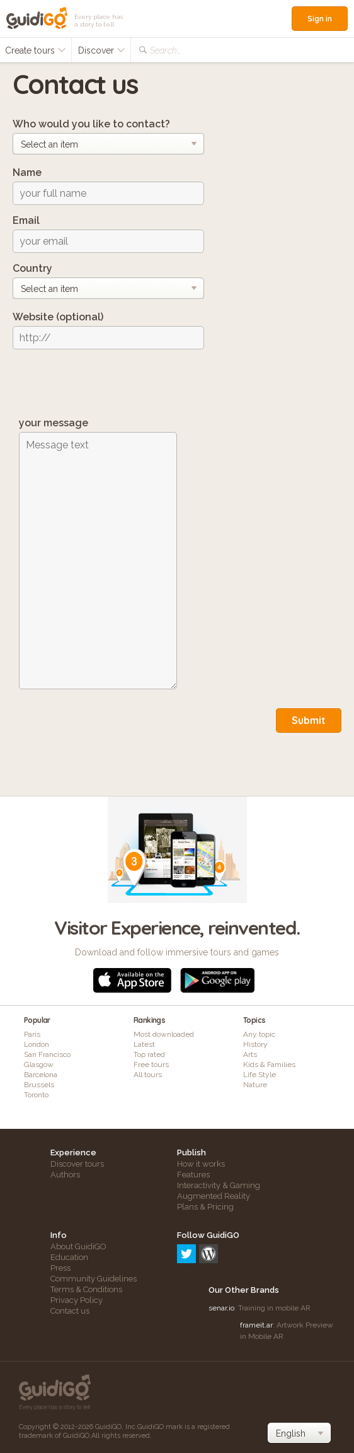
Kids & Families (269, 1064)
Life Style (259, 1074)
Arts (250, 1054)
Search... (165, 50)
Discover (101, 50)
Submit (309, 720)
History (255, 1044)
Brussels (39, 1084)
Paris (32, 1034)
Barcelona (40, 1074)
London (36, 1044)
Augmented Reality (213, 1196)
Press (60, 1268)
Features (193, 1174)
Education (69, 1257)
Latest (144, 1044)
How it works (201, 1164)
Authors (65, 1174)
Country (32, 268)
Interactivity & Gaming (218, 1185)
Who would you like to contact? (91, 124)
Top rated (149, 1054)
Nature (255, 1084)
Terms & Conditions (86, 1289)
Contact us (69, 1311)
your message (53, 423)
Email (26, 220)
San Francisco (47, 1054)
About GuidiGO (78, 1246)
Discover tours (77, 1164)
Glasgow (39, 1064)
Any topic (259, 1034)
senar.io (221, 1308)
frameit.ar (256, 1325)
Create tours (35, 50)
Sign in (319, 18)
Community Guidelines (93, 1278)
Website (58, 317)
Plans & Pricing (205, 1206)
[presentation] (108, 383)
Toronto (36, 1094)
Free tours (151, 1064)
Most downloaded (164, 1034)
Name (27, 172)
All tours (148, 1074)
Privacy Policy (76, 1300)
